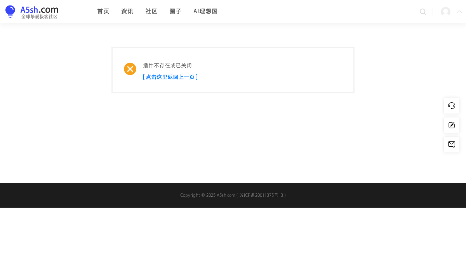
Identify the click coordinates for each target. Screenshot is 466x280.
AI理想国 (205, 11)
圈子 (175, 11)
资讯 (127, 11)
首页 (103, 11)
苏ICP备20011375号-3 (261, 195)
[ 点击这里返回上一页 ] (170, 77)
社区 (151, 11)
